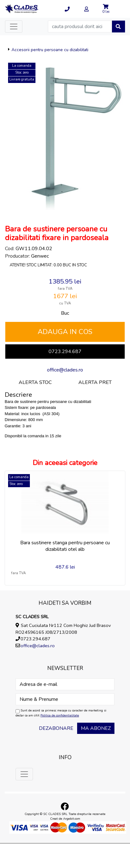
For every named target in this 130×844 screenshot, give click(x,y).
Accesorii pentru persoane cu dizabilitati (50, 50)
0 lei (105, 11)
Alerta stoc (35, 382)
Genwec (40, 256)
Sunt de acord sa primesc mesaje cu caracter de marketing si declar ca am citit (61, 712)
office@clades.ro (65, 369)
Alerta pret (95, 382)
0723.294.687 (65, 351)
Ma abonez (96, 728)
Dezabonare (56, 728)
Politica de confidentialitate (59, 715)
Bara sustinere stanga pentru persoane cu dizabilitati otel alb (65, 546)
